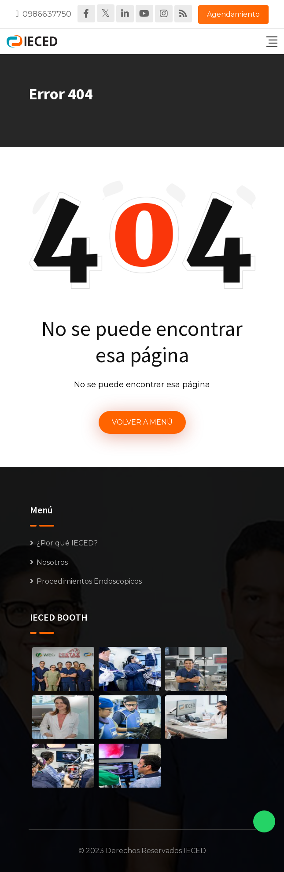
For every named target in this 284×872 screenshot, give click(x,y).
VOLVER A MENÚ (142, 422)
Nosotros (52, 562)
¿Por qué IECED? (67, 543)
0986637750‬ (46, 14)
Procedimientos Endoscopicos (89, 581)
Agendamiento (233, 14)
